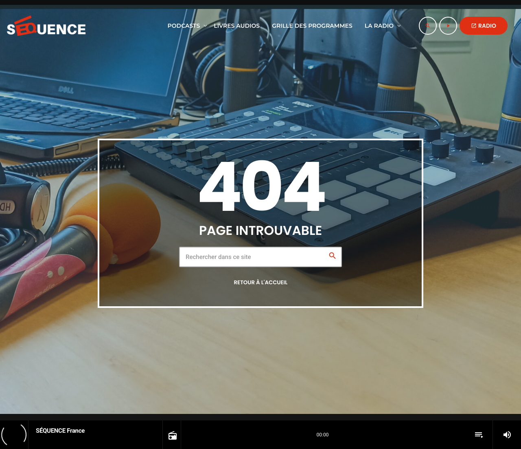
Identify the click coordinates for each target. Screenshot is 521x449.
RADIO (483, 26)
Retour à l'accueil (261, 282)
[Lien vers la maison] (46, 25)
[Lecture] (448, 26)
